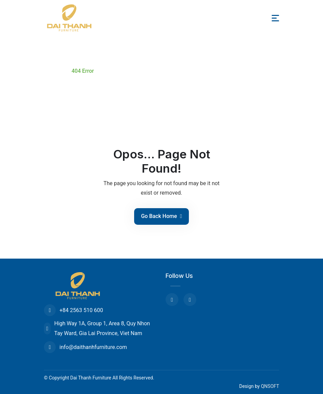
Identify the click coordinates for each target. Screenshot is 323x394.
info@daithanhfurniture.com (85, 347)
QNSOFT (270, 386)
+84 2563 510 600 (73, 310)
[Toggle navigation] (275, 18)
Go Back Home (161, 216)
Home (53, 71)
